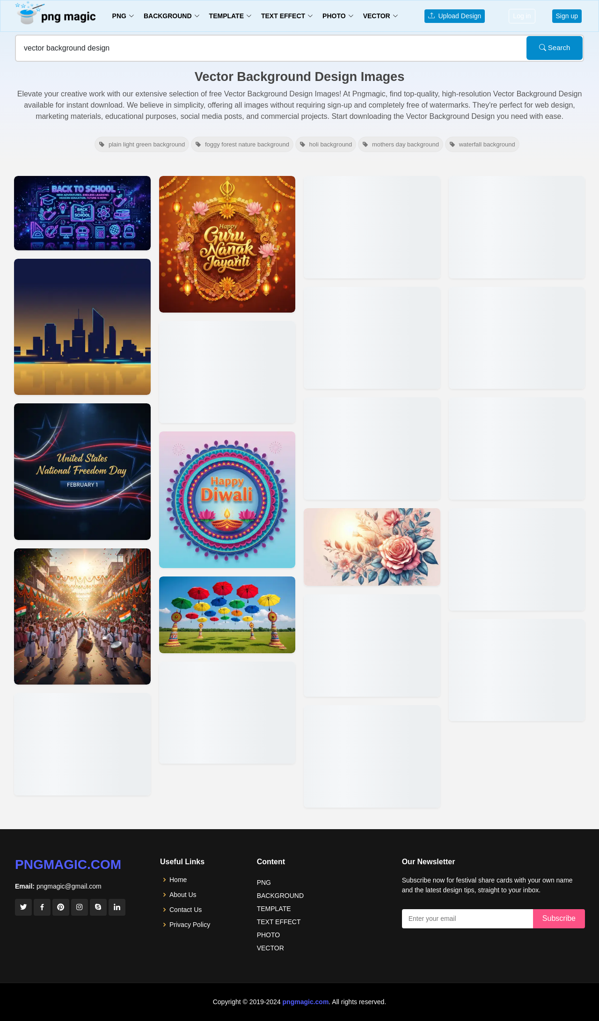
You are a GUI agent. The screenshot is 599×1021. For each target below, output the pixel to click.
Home (178, 879)
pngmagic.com (68, 864)
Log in (522, 16)
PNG (264, 882)
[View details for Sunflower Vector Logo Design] (372, 338)
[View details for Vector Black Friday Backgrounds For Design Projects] (372, 448)
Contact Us (185, 909)
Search (554, 47)
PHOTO (268, 935)
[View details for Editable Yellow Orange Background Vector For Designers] (372, 645)
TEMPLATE (274, 908)
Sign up (567, 16)
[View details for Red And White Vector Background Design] (517, 448)
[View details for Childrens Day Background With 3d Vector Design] (82, 744)
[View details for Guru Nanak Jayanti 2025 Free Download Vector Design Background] (227, 244)
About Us (183, 894)
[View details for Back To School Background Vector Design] (82, 213)
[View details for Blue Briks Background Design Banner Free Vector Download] (517, 227)
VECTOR (270, 948)
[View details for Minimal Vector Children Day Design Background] (82, 616)
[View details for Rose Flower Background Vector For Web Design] (372, 547)
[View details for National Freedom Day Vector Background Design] (82, 471)
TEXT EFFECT (279, 922)
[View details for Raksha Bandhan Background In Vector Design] (372, 227)
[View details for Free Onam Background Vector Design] (227, 713)
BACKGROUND (280, 895)
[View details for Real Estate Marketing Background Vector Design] (82, 327)
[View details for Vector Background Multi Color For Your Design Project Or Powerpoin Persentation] (372, 756)
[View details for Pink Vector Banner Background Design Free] (517, 670)
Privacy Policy (189, 924)
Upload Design (455, 16)
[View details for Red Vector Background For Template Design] (517, 338)
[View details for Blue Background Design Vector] (517, 559)
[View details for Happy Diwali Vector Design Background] (227, 499)
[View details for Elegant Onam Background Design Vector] (227, 614)
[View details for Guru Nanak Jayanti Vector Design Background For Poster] (227, 372)
